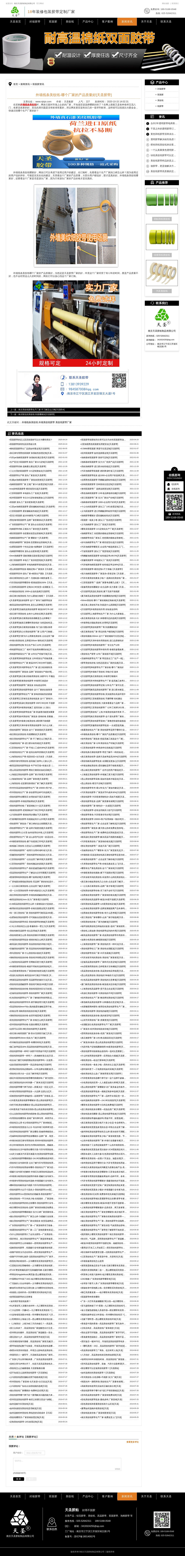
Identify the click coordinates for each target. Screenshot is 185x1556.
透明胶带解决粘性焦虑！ (163, 139)
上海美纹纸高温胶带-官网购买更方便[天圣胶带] (30, 962)
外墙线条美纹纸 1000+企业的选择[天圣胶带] (29, 591)
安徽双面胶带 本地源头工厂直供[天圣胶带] (100, 560)
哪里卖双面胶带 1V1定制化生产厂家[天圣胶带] (101, 529)
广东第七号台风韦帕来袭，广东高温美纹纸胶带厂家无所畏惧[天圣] (32, 1359)
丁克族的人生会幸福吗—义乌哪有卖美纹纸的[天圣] (32, 1283)
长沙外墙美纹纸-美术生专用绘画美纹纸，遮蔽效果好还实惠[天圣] (32, 1145)
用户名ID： (18, 1453)
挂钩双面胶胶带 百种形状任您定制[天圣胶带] (101, 484)
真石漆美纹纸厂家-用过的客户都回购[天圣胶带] (102, 631)
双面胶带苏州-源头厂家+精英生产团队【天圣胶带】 (32, 573)
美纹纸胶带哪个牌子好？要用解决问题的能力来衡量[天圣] (32, 1395)
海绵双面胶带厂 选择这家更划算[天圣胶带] (100, 489)
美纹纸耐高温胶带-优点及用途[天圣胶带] (27, 931)
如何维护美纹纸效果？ (20, 1301)
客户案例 (107, 21)
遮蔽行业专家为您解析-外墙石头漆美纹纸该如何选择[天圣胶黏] (32, 1172)
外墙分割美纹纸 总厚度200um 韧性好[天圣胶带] (31, 640)
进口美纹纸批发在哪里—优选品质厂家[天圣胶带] (102, 1109)
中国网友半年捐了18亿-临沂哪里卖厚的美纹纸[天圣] (32, 1279)
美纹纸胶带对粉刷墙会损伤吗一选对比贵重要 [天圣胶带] (103, 1051)
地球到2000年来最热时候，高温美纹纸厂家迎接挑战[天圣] (103, 1359)
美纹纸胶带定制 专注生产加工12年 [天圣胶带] (30, 645)
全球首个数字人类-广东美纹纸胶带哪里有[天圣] (102, 1283)
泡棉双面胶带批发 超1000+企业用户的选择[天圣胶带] (103, 475)
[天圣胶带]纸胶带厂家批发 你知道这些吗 (27, 685)
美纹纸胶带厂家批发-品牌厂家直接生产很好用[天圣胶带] (32, 672)
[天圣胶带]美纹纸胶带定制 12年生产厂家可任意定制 (103, 685)
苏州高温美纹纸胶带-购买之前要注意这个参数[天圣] (32, 1399)
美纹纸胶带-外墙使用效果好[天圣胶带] (26, 801)
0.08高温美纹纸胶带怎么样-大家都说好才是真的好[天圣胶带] (32, 904)
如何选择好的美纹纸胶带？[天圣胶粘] (97, 1373)
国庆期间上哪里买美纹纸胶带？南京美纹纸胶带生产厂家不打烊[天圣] (103, 1234)
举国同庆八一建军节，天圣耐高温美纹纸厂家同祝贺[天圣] (32, 1355)
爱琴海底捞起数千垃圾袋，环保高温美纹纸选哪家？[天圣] (32, 1346)
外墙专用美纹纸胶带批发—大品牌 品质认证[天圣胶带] (32, 1091)
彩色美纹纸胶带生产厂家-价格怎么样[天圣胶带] (30, 1020)
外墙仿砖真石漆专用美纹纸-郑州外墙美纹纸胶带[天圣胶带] (32, 1140)
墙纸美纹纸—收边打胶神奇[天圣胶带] (97, 1060)
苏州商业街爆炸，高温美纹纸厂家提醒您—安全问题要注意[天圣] (32, 1332)
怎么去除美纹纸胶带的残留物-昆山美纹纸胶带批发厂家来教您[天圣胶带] (32, 1114)
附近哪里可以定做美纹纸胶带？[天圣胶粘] (99, 1368)
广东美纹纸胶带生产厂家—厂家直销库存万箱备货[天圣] (32, 1225)
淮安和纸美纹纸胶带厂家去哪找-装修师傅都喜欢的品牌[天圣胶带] (32, 1131)
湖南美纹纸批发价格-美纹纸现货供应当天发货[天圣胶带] (32, 989)
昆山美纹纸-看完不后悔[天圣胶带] (96, 783)
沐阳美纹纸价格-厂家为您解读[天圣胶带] (99, 922)
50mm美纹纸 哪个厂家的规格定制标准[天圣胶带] (102, 600)
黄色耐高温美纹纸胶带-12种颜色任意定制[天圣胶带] (103, 1002)
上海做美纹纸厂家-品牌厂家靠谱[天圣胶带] (28, 779)
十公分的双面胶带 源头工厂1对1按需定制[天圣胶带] (103, 506)
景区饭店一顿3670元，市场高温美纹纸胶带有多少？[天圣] (103, 1341)
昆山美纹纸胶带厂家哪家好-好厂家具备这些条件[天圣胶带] (103, 1087)
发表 (18, 1479)
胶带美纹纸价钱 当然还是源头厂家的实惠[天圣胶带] (103, 663)
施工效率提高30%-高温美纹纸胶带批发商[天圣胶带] (32, 1047)
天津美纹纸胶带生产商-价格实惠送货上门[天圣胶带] (103, 864)
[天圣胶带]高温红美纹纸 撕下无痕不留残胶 (100, 591)
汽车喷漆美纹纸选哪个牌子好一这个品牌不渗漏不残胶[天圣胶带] (103, 1078)
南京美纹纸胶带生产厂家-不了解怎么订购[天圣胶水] (32, 739)
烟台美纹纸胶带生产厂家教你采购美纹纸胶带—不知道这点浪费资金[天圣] (103, 1216)
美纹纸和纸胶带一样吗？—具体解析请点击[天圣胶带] (32, 1056)
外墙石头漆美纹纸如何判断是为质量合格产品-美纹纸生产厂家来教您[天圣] (103, 1167)
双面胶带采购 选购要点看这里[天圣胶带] (27, 466)
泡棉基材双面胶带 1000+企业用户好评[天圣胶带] (102, 502)
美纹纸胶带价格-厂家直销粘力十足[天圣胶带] (29, 806)
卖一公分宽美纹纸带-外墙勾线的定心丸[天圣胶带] (31, 890)
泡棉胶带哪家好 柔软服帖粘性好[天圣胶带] (100, 515)
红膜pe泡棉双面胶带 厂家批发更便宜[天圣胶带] (30, 480)
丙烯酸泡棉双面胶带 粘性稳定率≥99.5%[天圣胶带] (103, 556)
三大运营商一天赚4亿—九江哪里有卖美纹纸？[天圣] (32, 1310)
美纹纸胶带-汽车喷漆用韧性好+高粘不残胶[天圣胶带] (103, 797)
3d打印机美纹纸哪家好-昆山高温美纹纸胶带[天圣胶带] (32, 1105)
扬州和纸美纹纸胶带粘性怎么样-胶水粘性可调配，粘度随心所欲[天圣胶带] (103, 1131)
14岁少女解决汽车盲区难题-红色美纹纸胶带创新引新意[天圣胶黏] (32, 1154)
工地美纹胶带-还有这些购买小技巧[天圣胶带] (101, 810)
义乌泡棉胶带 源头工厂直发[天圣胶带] (97, 524)
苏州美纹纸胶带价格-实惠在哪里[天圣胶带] (28, 1024)
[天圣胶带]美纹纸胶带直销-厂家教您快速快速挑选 (103, 721)
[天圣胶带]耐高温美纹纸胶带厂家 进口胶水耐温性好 (103, 689)
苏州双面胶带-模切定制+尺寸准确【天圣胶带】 (102, 569)
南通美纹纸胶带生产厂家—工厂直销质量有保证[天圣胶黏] (32, 1230)
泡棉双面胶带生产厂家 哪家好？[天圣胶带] (28, 538)
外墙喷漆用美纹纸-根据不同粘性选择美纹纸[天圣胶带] (32, 966)
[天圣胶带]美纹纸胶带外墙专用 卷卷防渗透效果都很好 (103, 649)
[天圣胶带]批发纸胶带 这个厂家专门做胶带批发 (30, 600)
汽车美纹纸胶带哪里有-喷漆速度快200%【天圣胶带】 (32, 582)
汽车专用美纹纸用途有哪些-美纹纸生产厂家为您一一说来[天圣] (32, 1167)
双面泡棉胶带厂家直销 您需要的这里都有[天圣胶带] (32, 542)
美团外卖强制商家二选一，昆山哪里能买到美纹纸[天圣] (103, 1270)
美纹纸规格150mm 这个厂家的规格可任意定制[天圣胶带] (103, 636)
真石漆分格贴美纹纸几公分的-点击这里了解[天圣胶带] (103, 881)
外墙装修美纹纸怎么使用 (92, 1261)
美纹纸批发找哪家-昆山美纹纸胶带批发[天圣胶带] (103, 1114)
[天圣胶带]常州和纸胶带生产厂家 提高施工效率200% (103, 681)
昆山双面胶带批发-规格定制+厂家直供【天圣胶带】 (32, 569)
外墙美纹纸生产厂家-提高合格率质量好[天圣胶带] (31, 752)
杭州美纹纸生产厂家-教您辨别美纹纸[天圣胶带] (102, 998)
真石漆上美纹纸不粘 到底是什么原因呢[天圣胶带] (103, 605)
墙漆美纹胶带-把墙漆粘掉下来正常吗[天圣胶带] (30, 810)
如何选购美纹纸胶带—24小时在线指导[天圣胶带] (102, 1100)
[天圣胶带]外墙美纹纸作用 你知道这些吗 (99, 609)
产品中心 (88, 21)
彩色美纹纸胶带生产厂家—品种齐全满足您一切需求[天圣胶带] (103, 1096)
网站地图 (165, 3)
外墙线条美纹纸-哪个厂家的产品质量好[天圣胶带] (103, 734)
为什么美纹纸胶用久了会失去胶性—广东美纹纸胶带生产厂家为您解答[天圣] (32, 1234)
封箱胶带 (34, 21)
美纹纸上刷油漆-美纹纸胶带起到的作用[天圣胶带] (103, 931)
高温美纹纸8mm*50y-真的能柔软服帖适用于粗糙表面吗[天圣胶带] (32, 1006)
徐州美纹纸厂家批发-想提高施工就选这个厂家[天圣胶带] (103, 739)
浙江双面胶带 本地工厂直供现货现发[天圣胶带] (30, 560)
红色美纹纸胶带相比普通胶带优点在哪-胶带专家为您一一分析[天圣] (103, 1198)
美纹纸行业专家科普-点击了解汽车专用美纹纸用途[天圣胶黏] (32, 1163)
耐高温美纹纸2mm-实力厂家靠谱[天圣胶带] (29, 899)
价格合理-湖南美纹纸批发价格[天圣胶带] (27, 1011)
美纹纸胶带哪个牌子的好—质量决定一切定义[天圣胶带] (32, 1087)
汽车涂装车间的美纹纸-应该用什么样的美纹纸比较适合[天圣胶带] (103, 877)
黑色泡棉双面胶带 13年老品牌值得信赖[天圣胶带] (103, 493)
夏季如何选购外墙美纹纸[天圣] (94, 1408)
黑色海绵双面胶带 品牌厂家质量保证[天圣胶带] (30, 520)
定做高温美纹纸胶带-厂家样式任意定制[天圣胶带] (103, 962)
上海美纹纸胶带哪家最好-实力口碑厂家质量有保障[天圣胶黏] (32, 1212)
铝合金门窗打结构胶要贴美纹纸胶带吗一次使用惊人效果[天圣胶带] (32, 1060)
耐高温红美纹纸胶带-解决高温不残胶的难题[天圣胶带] (103, 837)
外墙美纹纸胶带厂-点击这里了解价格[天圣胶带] (102, 859)
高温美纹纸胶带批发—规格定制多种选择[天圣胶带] (103, 1091)
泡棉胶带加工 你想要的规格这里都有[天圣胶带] (102, 533)
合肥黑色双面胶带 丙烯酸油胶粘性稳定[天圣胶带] (103, 480)
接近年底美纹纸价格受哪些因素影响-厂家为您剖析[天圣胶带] (32, 1078)
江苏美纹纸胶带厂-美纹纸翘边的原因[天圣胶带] (30, 864)
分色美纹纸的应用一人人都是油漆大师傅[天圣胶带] (103, 1082)
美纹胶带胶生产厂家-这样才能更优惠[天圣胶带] (30, 828)
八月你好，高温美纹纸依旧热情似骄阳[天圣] (100, 1355)
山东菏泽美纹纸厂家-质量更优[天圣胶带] (99, 1020)
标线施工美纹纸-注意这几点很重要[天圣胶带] (29, 846)
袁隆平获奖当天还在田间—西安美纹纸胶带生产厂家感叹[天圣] (32, 1252)
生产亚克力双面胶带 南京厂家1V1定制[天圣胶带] (31, 462)
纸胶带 (160, 106)
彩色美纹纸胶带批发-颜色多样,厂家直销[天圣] (101, 1399)
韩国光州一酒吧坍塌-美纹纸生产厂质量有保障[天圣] (103, 1381)
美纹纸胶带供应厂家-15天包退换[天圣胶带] (100, 953)
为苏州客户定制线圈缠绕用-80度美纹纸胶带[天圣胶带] (103, 1047)
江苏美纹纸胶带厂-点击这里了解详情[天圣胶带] (30, 859)
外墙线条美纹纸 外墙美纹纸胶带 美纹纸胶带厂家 (47, 422)
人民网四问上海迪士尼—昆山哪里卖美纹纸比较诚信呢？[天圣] (32, 1319)
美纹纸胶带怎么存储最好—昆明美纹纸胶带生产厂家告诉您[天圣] (32, 1243)
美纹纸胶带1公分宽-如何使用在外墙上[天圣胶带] (31, 832)
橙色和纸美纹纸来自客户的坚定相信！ (164, 144)
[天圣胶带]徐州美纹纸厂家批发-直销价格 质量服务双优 (32, 716)
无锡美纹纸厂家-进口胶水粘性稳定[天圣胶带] (29, 743)
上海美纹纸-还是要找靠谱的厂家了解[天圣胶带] (30, 783)
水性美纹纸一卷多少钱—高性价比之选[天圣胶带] (102, 1064)
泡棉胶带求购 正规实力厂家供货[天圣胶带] (28, 529)
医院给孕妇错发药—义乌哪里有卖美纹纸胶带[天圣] (32, 1261)
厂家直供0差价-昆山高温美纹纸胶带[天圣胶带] (101, 1042)
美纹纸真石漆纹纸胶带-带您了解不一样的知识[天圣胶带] (103, 752)
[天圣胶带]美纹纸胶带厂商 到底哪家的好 (99, 627)
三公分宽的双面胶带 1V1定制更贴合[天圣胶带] (30, 471)
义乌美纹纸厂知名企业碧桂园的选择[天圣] (28, 1386)
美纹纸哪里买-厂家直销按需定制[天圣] (26, 1417)
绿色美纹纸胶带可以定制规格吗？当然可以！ (164, 155)
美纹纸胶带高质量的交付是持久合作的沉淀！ (164, 171)
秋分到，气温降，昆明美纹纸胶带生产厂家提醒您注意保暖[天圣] (103, 1239)
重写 (31, 1479)
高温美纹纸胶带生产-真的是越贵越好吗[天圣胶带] (31, 868)
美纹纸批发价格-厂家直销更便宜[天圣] (98, 1413)
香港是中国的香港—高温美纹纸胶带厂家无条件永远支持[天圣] (103, 1323)
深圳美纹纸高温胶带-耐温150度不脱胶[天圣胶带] (102, 899)
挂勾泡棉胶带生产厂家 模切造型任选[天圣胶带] (102, 542)
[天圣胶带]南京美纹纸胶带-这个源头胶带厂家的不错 (103, 716)
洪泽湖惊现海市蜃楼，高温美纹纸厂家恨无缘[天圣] (32, 1341)
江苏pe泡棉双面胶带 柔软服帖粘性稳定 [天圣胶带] (32, 506)
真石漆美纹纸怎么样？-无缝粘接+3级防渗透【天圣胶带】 (32, 578)
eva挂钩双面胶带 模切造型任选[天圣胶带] (28, 489)
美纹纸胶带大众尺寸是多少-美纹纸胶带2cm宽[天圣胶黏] (32, 1189)
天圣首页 (15, 21)
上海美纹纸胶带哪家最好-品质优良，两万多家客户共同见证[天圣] (103, 1207)
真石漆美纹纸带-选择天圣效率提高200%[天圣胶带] (103, 756)
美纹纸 (70, 21)
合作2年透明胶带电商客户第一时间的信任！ (164, 123)
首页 (15, 84)
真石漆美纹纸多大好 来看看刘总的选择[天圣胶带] (103, 618)
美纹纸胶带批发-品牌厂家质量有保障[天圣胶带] (102, 801)
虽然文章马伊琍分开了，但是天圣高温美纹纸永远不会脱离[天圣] (32, 1364)
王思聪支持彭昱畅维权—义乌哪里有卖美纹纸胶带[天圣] (32, 1265)
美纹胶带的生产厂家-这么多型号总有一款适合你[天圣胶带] (32, 837)
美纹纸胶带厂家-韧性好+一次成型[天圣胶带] (100, 806)
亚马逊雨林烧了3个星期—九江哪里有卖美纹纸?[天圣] (103, 1306)
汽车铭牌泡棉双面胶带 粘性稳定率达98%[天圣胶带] (103, 565)
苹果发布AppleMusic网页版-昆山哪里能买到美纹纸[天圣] (32, 1274)
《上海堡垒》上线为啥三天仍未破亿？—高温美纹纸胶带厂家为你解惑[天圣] (32, 1323)
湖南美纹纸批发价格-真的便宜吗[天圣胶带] (100, 1015)
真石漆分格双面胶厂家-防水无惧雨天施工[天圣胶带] (32, 1033)
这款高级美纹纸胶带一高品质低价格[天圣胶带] (30, 1064)
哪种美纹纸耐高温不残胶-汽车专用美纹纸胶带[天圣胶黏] (32, 1185)
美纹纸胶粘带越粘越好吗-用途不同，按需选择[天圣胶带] (103, 1118)
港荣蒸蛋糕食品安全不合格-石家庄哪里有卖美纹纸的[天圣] (103, 1265)
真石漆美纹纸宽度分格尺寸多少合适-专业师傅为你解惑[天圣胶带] (103, 1123)
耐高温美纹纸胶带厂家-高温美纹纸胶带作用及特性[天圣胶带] (103, 935)
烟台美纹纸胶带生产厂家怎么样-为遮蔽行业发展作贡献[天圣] (32, 1216)
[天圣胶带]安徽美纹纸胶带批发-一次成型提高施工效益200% (103, 725)
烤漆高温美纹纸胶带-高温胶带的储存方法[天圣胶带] (32, 980)
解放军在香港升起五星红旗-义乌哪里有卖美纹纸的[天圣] (32, 1288)
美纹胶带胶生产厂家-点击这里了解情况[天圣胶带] (103, 823)
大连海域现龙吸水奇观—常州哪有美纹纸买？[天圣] (32, 1314)
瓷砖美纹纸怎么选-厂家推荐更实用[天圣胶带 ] (101, 1073)
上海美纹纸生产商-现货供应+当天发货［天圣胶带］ (32, 756)
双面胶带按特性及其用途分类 (22, 444)
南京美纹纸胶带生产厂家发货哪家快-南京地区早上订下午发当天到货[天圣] (103, 1212)
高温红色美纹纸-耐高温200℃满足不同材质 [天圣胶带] (32, 975)
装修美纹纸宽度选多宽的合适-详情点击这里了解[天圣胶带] (103, 1127)
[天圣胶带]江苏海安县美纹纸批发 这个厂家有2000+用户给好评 (32, 698)
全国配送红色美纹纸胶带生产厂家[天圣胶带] (100, 1024)
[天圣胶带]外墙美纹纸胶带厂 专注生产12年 (100, 645)
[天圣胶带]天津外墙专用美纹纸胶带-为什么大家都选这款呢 (32, 725)
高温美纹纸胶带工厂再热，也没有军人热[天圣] (101, 1350)
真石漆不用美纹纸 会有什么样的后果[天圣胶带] (30, 614)
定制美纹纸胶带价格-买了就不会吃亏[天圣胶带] (102, 890)
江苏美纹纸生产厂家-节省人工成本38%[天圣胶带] (31, 748)
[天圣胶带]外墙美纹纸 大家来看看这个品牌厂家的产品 (103, 703)
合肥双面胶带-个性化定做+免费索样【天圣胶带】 (31, 547)
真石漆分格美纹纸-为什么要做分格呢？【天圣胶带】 (32, 596)
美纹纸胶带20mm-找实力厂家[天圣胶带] (27, 1038)
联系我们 (175, 3)
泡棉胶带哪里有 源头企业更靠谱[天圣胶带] (28, 551)
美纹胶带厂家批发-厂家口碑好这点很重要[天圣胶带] (32, 823)
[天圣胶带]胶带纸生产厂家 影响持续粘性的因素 (30, 694)
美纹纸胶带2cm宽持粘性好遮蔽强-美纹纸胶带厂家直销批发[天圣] (32, 1194)
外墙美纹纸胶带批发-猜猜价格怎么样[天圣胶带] (30, 939)
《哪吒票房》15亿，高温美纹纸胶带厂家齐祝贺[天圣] (103, 1346)
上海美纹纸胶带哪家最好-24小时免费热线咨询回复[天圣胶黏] (32, 1158)
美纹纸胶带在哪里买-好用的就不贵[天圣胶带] (29, 797)
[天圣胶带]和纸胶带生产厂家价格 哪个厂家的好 (102, 667)
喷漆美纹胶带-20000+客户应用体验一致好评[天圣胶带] (103, 819)
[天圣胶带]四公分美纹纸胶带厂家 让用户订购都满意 (32, 631)
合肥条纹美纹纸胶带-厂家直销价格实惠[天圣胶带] (103, 895)
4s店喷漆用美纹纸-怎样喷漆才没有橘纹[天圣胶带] (103, 966)
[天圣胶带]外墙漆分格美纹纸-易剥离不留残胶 (29, 721)
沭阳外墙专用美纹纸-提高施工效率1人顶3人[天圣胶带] (32, 761)
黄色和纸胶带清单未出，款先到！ (164, 134)
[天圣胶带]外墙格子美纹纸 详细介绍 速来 (99, 672)
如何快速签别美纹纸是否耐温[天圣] (25, 1408)
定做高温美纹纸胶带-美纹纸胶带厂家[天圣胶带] (30, 993)
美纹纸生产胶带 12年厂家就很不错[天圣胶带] (101, 654)
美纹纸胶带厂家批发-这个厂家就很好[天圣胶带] (30, 730)
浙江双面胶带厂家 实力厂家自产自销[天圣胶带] (102, 498)
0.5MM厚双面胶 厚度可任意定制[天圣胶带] (100, 448)
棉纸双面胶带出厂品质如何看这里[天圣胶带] (29, 448)
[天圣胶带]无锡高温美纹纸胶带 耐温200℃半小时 (31, 609)
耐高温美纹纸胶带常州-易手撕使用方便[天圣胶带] (31, 1002)
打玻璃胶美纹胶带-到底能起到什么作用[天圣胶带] (31, 819)
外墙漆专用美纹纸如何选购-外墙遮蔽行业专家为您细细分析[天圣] (32, 1181)
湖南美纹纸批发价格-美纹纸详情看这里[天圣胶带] (31, 957)
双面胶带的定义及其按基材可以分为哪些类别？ (30, 440)
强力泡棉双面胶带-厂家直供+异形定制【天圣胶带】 (103, 573)
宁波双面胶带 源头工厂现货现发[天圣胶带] (100, 551)
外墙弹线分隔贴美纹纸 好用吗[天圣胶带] (99, 623)
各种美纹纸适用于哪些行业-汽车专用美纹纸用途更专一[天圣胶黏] (103, 1163)
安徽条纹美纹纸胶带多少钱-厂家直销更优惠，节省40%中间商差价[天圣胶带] (103, 1136)
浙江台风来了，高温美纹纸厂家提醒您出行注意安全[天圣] (32, 1328)
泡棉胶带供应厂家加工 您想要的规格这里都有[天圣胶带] (103, 538)
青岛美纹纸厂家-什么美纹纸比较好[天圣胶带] (29, 953)
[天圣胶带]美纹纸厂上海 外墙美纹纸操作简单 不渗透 (103, 712)
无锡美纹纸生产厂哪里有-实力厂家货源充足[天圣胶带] (103, 850)
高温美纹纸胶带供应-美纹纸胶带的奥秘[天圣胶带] (31, 922)
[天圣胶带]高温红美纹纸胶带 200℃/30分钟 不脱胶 (32, 703)
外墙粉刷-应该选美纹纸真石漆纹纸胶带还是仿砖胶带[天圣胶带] (103, 855)
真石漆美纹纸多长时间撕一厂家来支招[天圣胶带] (31, 1082)
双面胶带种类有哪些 (90, 1297)
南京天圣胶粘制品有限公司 (24, 3)
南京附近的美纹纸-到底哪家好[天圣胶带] (27, 734)
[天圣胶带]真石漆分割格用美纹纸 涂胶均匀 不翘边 (32, 676)
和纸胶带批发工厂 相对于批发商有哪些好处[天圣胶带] (32, 649)
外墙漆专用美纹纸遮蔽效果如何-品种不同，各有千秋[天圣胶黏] (103, 1176)
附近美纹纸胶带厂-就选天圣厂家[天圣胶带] (100, 846)
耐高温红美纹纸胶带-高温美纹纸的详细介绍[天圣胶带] (32, 944)
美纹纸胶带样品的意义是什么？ (164, 160)
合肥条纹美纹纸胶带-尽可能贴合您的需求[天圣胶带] (32, 917)
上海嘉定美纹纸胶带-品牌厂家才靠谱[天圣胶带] (30, 774)
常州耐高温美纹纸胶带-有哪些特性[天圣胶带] (29, 1042)
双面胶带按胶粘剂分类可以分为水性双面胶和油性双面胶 (103, 440)
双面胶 (53, 21)
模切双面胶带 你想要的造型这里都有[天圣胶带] (30, 533)
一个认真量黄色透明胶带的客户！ (164, 150)
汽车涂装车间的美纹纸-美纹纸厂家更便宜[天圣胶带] (103, 957)
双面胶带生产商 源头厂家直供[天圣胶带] (27, 475)
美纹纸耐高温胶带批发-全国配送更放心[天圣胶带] (103, 761)
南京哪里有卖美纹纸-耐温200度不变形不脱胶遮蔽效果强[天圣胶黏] (103, 1203)
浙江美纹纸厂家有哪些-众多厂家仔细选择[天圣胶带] (103, 917)
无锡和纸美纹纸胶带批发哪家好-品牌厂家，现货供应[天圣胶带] (32, 1136)
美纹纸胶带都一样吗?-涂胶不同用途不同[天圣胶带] (32, 1051)
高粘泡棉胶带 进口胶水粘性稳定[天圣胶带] (100, 466)
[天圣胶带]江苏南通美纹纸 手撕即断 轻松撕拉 (101, 698)
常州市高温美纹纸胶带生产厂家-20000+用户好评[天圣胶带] (32, 788)
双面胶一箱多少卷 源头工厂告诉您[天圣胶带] (101, 520)
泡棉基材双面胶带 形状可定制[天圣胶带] (99, 457)
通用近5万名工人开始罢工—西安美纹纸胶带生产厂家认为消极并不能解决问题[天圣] (103, 1248)
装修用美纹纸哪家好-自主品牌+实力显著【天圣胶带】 (103, 587)
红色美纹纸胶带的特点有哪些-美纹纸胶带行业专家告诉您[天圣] (32, 1203)
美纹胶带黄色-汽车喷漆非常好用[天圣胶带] (100, 814)
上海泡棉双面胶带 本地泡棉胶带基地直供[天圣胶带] (32, 565)
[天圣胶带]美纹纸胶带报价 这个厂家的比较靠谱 (30, 689)
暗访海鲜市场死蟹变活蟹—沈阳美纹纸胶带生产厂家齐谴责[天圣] (103, 1252)
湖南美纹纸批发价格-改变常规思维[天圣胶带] (29, 1015)
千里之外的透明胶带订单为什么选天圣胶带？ (164, 128)
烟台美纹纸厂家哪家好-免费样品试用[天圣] (28, 1390)
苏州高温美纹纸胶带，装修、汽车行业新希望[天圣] (103, 1364)
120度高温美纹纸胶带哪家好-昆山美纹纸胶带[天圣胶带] (32, 1100)
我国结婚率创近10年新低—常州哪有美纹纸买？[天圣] (103, 1314)
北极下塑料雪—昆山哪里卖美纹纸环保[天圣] (100, 1319)
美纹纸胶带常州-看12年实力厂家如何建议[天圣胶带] (103, 788)
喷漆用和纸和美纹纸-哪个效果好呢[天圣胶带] (29, 877)
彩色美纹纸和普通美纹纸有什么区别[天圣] (99, 1404)
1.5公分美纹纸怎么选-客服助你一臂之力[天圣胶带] (32, 926)
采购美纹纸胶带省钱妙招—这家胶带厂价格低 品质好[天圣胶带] (32, 1096)
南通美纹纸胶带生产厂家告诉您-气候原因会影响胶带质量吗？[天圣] (103, 1225)
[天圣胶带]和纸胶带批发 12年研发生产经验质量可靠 (32, 658)
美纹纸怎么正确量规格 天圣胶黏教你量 (27, 1368)
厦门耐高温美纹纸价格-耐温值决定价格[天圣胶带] (103, 984)
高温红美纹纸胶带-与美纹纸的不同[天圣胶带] (101, 993)
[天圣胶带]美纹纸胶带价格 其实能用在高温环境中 (103, 694)
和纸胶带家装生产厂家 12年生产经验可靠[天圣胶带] (32, 654)
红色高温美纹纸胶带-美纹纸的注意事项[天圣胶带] (103, 980)
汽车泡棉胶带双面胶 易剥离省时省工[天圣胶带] (102, 471)
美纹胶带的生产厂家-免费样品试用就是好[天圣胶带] (103, 832)
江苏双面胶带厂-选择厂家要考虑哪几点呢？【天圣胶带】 (103, 582)
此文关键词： (14, 422)
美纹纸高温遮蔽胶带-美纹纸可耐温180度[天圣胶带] (32, 984)
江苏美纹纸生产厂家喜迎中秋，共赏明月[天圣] (101, 1256)
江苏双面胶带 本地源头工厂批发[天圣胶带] (28, 493)
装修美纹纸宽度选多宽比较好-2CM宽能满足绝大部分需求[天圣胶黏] (103, 1149)
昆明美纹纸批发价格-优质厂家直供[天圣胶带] (101, 1033)
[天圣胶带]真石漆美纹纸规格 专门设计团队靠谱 (30, 627)
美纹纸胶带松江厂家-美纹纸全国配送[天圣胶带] (102, 948)
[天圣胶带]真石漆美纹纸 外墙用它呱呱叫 (99, 676)
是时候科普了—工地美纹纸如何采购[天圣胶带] (101, 1069)
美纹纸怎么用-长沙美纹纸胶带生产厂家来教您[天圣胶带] (32, 1123)
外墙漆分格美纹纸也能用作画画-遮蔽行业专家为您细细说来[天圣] (32, 1176)
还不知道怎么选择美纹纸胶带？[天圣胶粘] (28, 1373)
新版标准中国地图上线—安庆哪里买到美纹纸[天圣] (103, 1288)
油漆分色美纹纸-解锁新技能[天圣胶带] (98, 939)
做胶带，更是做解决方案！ (164, 166)
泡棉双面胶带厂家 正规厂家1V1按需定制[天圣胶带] (32, 484)
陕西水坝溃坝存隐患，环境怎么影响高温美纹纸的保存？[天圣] (32, 1350)
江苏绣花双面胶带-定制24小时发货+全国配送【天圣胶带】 (32, 587)
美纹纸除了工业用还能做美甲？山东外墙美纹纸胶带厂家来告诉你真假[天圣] (103, 1145)
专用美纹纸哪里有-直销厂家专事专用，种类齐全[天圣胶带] (32, 1118)
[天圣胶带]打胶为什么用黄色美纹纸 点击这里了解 (31, 636)
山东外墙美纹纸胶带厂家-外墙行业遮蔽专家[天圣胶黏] (103, 1140)
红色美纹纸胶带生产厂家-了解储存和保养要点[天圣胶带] (32, 998)
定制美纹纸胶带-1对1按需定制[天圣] (25, 1422)
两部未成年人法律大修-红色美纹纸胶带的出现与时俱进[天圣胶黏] (103, 1154)
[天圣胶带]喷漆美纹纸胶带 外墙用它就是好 (28, 681)
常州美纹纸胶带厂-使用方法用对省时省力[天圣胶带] (32, 850)
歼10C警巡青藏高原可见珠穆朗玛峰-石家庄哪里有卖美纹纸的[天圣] (32, 1270)
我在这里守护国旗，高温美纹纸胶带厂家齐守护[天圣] (103, 1332)
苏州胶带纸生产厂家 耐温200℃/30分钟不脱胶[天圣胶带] (32, 663)
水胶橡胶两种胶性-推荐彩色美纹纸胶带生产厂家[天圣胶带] (103, 1006)
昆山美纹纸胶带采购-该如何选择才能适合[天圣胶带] (103, 779)
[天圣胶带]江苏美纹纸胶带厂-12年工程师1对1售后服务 (103, 707)
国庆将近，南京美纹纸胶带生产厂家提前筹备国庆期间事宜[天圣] (32, 1239)
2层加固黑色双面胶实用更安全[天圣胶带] (99, 444)
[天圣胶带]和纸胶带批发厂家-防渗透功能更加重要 (31, 712)
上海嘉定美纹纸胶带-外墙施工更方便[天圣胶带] (102, 774)
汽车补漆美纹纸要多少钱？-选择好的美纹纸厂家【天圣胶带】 (103, 578)
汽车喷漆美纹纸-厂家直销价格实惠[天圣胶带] (101, 841)
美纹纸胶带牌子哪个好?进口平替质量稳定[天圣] (102, 1390)
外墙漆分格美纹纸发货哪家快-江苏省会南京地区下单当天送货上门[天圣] (103, 1172)
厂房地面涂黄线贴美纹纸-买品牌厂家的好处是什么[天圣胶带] (32, 881)
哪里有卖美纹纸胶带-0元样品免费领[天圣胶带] (101, 1105)
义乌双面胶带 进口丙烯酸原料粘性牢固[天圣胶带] (103, 511)
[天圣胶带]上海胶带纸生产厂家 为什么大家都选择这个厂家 (103, 614)
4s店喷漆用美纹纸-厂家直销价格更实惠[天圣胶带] (31, 971)
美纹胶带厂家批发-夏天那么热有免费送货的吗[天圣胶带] (103, 828)
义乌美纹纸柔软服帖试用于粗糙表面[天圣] (28, 1377)
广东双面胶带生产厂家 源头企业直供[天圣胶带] (30, 524)
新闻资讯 (127, 21)
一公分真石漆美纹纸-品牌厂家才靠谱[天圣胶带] (102, 886)
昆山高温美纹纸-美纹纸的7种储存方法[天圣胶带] (102, 975)
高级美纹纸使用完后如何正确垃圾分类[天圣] (100, 1386)
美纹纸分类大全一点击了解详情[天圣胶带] (28, 1073)
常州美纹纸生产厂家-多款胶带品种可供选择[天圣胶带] (32, 792)
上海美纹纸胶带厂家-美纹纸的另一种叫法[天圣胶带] (103, 944)
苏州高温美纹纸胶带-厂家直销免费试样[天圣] (101, 1395)
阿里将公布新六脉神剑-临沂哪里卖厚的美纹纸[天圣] (103, 1274)
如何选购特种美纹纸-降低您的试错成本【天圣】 (31, 1413)
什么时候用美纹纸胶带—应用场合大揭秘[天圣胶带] (103, 1056)
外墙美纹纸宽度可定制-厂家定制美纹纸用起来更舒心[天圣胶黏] (103, 1185)
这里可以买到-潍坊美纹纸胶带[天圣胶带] (27, 1029)
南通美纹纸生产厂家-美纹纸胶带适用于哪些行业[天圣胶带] (103, 730)
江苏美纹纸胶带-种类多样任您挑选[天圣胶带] (101, 748)
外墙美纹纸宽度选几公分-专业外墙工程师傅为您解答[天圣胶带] (32, 1127)
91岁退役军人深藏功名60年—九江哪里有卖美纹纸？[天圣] (32, 1306)
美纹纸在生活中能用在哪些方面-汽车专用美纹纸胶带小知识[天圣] (32, 1149)
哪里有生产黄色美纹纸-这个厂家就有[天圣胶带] (102, 868)
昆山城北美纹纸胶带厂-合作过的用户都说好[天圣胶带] (103, 770)
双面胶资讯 (38, 84)
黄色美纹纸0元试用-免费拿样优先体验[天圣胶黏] (102, 1194)
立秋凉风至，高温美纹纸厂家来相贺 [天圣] (100, 1328)
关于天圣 (146, 21)
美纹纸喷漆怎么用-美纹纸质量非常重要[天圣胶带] (31, 935)
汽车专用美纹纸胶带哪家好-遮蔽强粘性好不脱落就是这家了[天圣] (103, 1181)
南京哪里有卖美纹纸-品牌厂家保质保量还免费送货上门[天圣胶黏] (32, 1207)
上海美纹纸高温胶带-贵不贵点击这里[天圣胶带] (102, 989)
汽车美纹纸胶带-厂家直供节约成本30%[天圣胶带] (103, 792)
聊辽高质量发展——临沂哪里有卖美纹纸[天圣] (101, 1292)
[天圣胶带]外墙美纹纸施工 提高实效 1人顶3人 (30, 707)
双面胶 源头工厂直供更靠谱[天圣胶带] (26, 502)
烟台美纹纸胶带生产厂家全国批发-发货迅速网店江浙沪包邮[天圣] (32, 1221)
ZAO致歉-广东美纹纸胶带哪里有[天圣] (98, 1279)
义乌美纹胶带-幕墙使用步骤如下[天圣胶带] (28, 814)
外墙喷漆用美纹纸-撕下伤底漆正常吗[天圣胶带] (30, 841)
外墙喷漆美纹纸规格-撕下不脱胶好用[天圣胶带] (102, 873)
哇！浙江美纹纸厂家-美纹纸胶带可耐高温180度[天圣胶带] (32, 913)
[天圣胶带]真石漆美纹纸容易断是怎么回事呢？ (30, 618)
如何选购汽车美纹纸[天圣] (21, 1404)
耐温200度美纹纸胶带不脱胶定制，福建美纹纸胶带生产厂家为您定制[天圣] (103, 1243)
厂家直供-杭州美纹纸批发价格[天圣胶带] (99, 1029)
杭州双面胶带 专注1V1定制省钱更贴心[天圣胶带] (31, 498)
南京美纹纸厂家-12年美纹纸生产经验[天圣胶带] (102, 743)
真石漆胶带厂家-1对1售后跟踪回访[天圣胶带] (101, 1038)
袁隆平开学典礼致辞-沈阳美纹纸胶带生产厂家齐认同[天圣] (32, 1256)
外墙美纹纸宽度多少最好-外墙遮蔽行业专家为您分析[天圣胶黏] (103, 1189)
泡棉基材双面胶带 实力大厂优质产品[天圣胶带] (102, 462)
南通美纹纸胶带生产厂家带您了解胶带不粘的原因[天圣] (103, 1230)
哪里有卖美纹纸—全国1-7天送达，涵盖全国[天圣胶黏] (103, 1158)
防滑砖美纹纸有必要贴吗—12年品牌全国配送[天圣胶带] (32, 1069)
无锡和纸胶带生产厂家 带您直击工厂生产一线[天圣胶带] (103, 658)
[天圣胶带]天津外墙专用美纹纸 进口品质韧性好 (102, 640)
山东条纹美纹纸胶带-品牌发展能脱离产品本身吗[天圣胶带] (103, 908)
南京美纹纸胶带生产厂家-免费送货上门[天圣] (101, 1417)
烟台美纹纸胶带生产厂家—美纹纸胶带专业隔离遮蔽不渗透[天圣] (103, 1221)
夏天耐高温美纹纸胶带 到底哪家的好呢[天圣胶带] (103, 596)
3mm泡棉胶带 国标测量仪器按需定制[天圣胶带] (31, 556)
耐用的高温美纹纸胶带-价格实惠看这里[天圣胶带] (31, 908)
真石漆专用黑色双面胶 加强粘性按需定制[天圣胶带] (32, 453)
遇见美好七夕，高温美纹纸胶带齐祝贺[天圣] (29, 1337)
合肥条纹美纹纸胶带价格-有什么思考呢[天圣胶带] (103, 913)
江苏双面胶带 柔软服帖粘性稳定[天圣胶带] (28, 511)
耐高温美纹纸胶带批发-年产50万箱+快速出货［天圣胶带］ (32, 765)
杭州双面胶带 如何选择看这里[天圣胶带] (99, 453)
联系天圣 (166, 21)
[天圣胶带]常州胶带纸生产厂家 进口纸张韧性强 (30, 667)
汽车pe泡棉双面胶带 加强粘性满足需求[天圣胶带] (31, 457)
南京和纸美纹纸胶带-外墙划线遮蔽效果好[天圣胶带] (32, 895)
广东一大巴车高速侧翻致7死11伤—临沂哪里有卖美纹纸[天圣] (103, 1301)
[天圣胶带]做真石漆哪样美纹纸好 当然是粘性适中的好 (32, 623)
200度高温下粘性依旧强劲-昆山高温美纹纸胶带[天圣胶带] (32, 1109)
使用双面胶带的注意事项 (20, 1297)
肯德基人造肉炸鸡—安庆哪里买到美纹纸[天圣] (30, 1292)
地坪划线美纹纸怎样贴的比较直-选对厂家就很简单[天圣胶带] (103, 926)
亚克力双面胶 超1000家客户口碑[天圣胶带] (29, 515)
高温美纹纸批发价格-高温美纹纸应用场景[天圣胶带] (103, 971)
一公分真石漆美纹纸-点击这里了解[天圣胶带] (29, 886)
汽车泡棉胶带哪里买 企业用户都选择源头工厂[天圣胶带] (103, 547)
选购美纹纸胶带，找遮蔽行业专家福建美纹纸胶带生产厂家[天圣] (32, 1248)
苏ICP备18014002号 (84, 1536)
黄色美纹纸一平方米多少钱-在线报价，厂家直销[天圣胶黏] (32, 1198)
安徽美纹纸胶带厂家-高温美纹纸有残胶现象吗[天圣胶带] (32, 948)
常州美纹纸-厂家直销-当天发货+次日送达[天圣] (30, 1381)
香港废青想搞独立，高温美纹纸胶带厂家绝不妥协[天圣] (103, 1337)
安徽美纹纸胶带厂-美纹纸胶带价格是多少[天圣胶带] (32, 855)
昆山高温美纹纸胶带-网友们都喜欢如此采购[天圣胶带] (32, 770)
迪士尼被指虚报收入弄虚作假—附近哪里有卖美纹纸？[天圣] (103, 1310)
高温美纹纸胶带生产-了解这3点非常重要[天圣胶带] (32, 873)
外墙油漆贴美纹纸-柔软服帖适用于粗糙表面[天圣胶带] (103, 765)
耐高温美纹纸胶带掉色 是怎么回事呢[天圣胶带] (30, 605)
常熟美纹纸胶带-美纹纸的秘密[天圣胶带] (99, 1011)
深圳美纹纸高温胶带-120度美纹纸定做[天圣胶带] (102, 904)
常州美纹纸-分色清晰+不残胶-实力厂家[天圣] (100, 1377)
